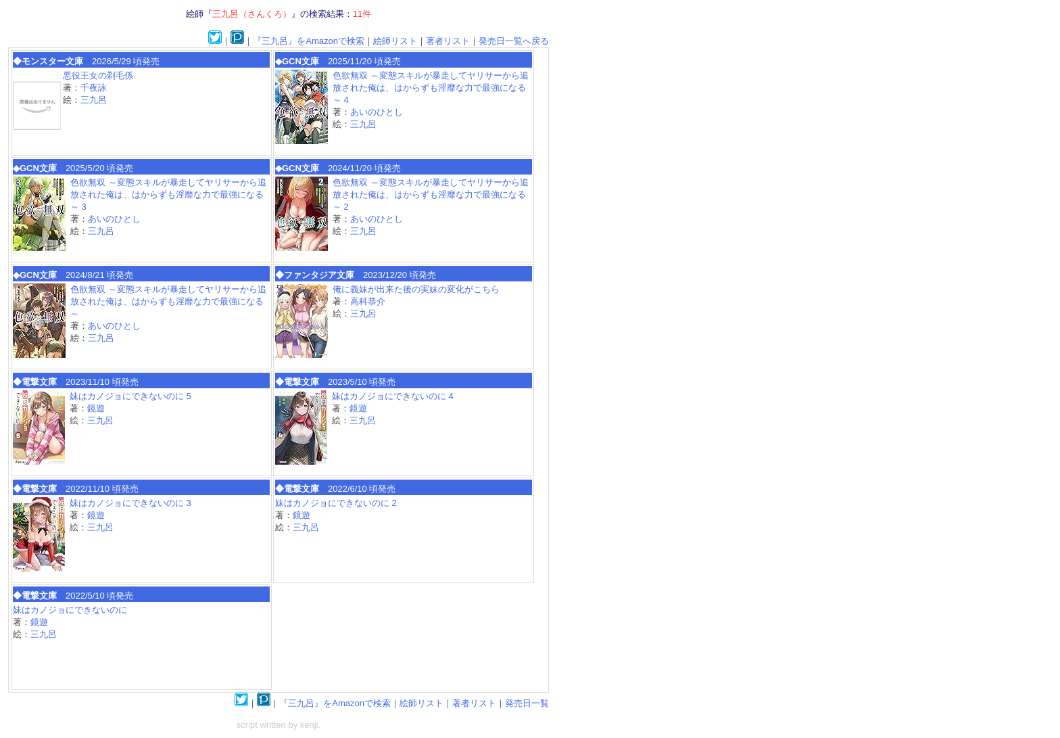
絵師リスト (395, 41)
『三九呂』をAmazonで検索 (308, 41)
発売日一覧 (527, 703)
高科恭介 (367, 301)
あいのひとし (376, 112)
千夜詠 (93, 88)
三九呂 (93, 100)
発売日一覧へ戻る (514, 41)
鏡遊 (96, 408)
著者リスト (448, 41)
